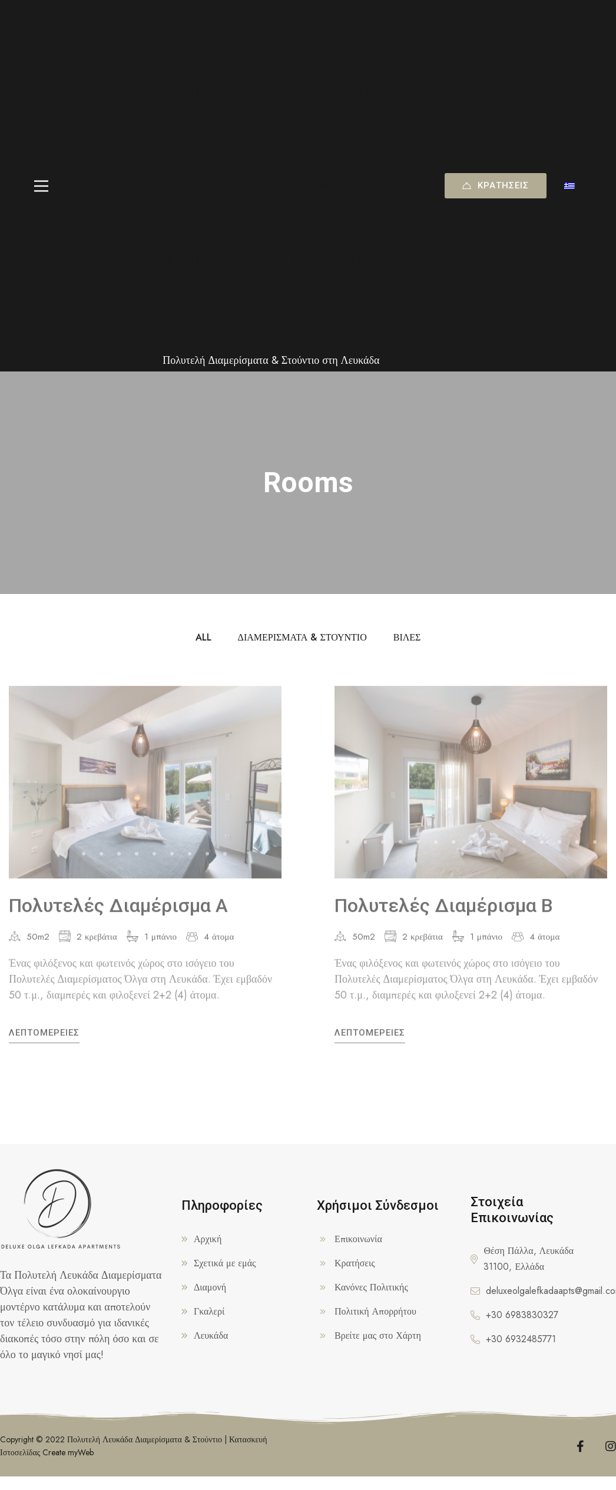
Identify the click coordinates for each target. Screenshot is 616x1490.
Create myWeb (68, 1449)
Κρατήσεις (495, 185)
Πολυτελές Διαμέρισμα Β (444, 914)
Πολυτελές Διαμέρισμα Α (118, 914)
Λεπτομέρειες (44, 1041)
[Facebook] (580, 1443)
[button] (66, 862)
